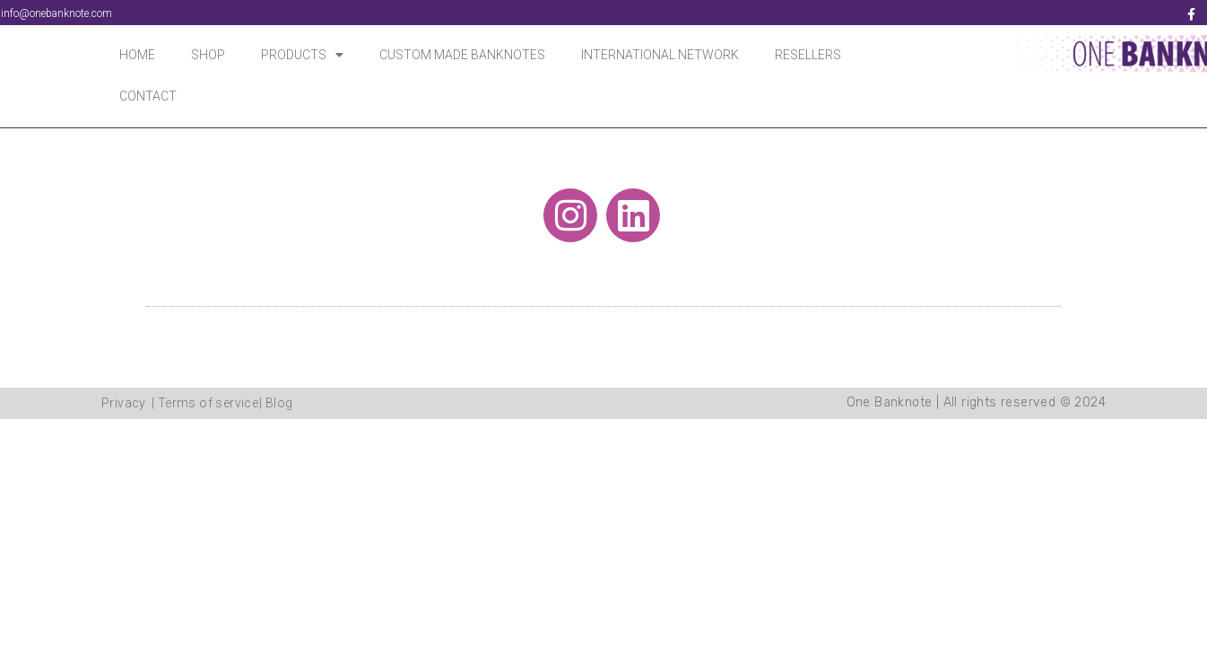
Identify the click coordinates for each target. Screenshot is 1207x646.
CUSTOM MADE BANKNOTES (462, 55)
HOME (137, 55)
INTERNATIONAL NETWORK (660, 55)
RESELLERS (808, 55)
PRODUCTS (302, 54)
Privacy (123, 403)
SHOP (208, 55)
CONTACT (148, 96)
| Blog (275, 403)
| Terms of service (205, 403)
